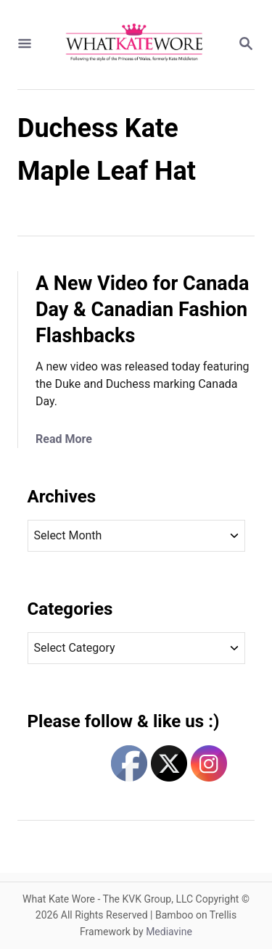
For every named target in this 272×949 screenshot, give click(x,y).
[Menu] (24, 44)
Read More (64, 439)
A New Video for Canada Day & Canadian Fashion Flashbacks (142, 309)
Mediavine (169, 931)
